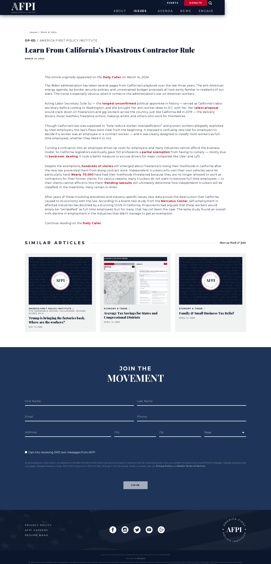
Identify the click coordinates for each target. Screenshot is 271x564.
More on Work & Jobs (232, 237)
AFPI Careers (37, 524)
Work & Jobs (48, 30)
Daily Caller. (92, 219)
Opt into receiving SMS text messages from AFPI (60, 446)
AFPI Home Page (233, 524)
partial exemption (156, 149)
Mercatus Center (174, 197)
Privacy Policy (164, 459)
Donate (226, 3)
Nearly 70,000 (82, 171)
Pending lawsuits (118, 179)
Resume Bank (37, 529)
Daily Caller (112, 74)
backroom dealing (63, 153)
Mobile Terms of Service (191, 459)
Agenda (192, 11)
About (145, 11)
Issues (168, 11)
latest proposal (206, 104)
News (216, 11)
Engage (239, 11)
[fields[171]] (225, 426)
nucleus (141, 553)
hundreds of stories (97, 162)
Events (198, 3)
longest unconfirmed (119, 100)
